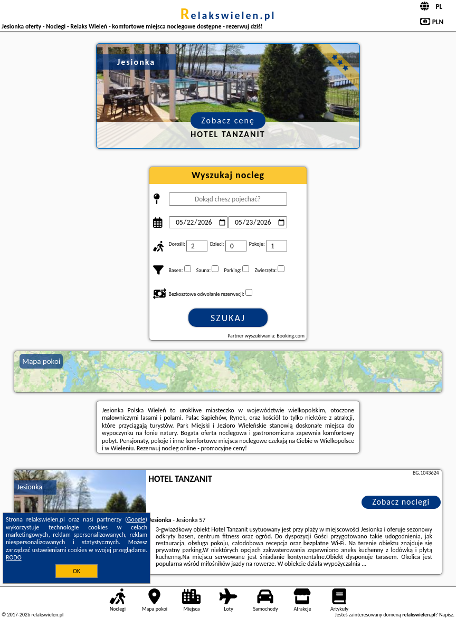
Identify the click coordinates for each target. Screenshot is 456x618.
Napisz (446, 614)
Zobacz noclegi (401, 502)
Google (136, 519)
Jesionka (29, 486)
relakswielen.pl (228, 15)
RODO (14, 557)
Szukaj (228, 318)
